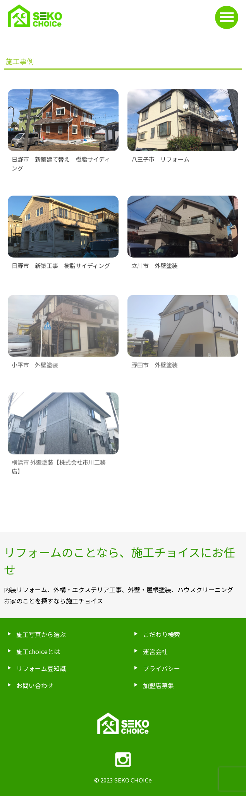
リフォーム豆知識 (41, 668)
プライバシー (161, 668)
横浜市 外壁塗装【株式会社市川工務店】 (59, 471)
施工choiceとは (38, 651)
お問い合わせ (34, 685)
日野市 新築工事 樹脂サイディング (61, 267)
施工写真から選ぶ (41, 634)
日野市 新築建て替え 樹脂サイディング (61, 164)
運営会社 (155, 651)
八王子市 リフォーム (160, 160)
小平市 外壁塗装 (35, 369)
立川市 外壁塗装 (154, 267)
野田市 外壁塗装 (154, 369)
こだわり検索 (161, 634)
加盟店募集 (158, 685)
